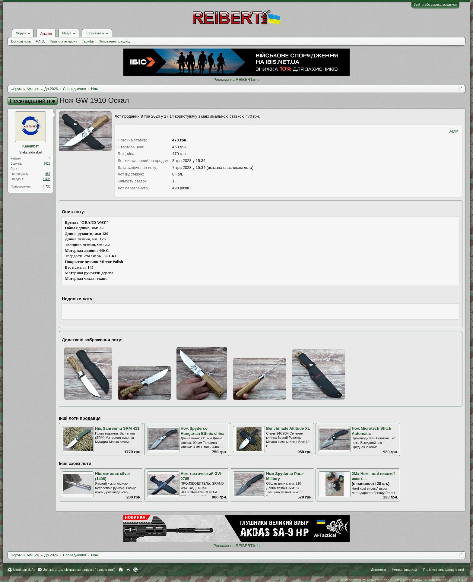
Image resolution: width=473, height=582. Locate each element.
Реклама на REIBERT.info (236, 79)
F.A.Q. (40, 41)
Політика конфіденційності (443, 569)
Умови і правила (404, 569)
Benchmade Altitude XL (288, 428)
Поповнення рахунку (114, 41)
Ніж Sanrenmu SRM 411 (117, 428)
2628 (47, 163)
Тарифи (88, 41)
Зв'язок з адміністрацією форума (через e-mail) (79, 569)
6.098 (46, 179)
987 (47, 174)
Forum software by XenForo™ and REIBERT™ (401, 580)
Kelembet (30, 146)
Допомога (378, 569)
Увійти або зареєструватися (435, 4)
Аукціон (46, 33)
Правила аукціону (63, 41)
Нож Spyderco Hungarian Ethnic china (202, 431)
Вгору (128, 570)
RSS (135, 570)
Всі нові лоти (21, 41)
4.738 (46, 186)
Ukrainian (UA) (24, 569)
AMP (453, 131)
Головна (121, 570)
